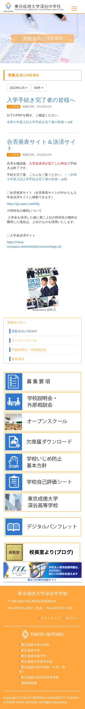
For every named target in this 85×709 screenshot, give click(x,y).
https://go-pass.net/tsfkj (23, 204)
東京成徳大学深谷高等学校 (40, 677)
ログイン (72, 618)
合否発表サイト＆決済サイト (41, 145)
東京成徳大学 (30, 650)
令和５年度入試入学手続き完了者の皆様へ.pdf (39, 122)
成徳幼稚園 (29, 683)
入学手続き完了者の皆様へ (41, 100)
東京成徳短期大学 (33, 656)
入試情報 (13, 106)
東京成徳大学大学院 (35, 644)
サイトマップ (50, 618)
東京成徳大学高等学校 (37, 661)
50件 (39, 88)
